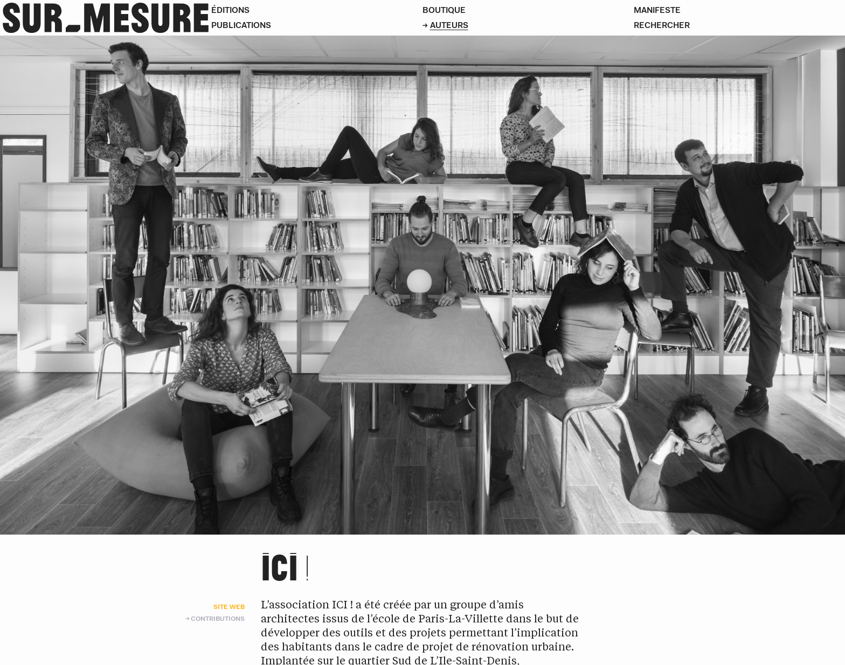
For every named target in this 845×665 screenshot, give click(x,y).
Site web (229, 606)
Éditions (230, 10)
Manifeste (657, 10)
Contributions (218, 618)
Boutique (444, 10)
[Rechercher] (739, 25)
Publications (241, 25)
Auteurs (449, 25)
